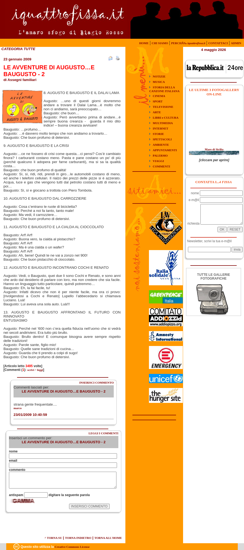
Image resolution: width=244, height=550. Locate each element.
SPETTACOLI (162, 139)
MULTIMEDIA (163, 123)
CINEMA (159, 96)
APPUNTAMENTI (165, 150)
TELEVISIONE (163, 106)
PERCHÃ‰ (188, 43)
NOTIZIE (159, 76)
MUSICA (159, 81)
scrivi (30, 369)
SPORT (157, 101)
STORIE (158, 133)
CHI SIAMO (160, 43)
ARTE (157, 112)
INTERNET (160, 128)
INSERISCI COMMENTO (96, 382)
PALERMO (160, 155)
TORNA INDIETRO (78, 537)
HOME (144, 43)
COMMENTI (161, 166)
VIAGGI (158, 161)
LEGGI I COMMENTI (103, 433)
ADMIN (236, 43)
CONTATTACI (218, 43)
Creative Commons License (72, 546)
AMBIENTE (161, 144)
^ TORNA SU (53, 537)
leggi (40, 369)
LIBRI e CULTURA (165, 117)
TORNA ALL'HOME (108, 537)
